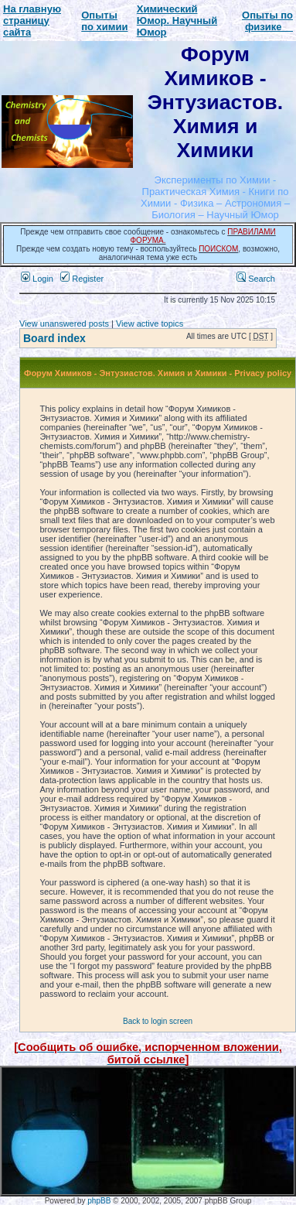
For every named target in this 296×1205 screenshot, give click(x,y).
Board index (54, 338)
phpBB (99, 1200)
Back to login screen (157, 1021)
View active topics (149, 323)
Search (255, 278)
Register (82, 278)
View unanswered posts (64, 323)
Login (37, 278)
